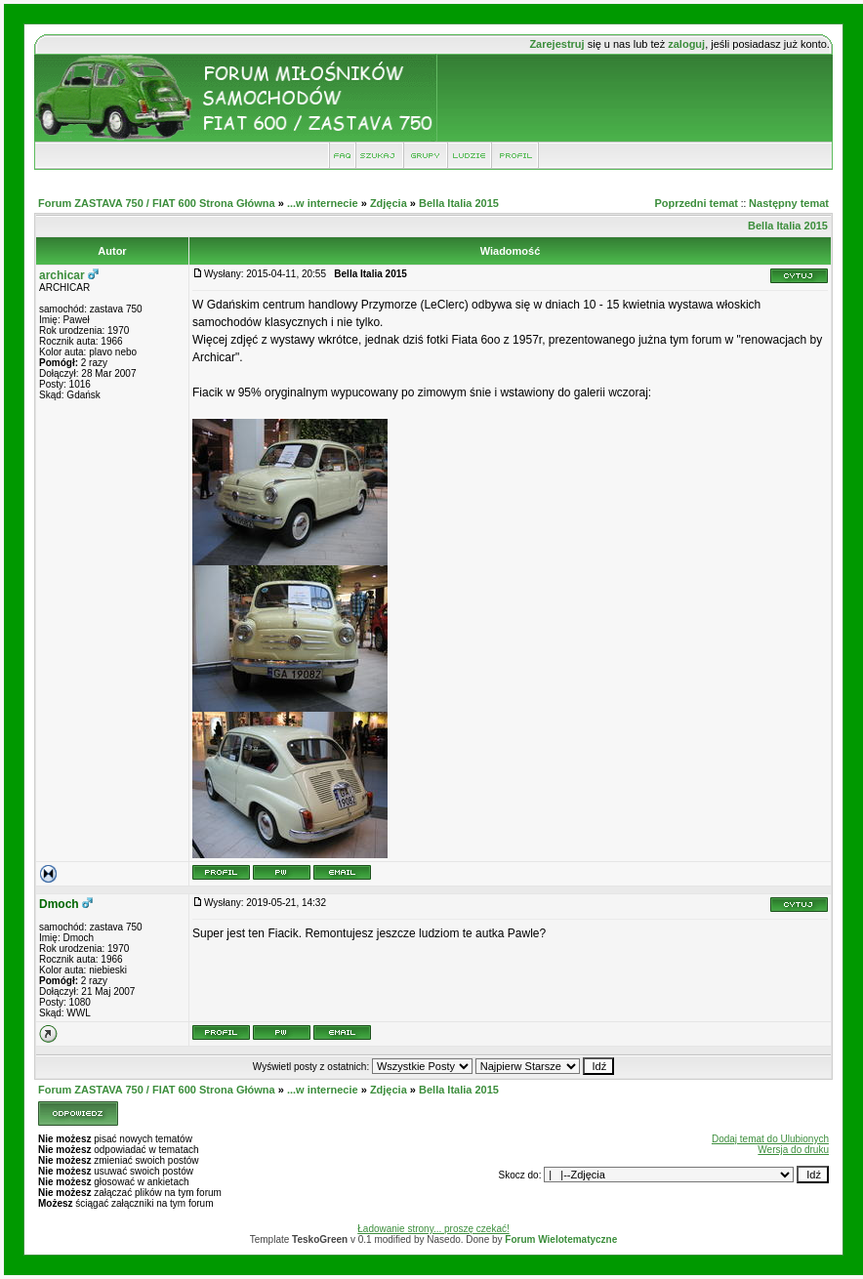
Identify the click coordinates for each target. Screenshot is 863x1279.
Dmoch (59, 904)
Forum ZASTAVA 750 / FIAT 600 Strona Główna (156, 203)
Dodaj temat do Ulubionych (770, 1139)
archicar (62, 275)
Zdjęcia (388, 203)
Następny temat (789, 203)
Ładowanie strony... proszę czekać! (433, 1228)
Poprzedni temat (696, 203)
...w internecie (322, 203)
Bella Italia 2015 (459, 203)
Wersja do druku (793, 1149)
